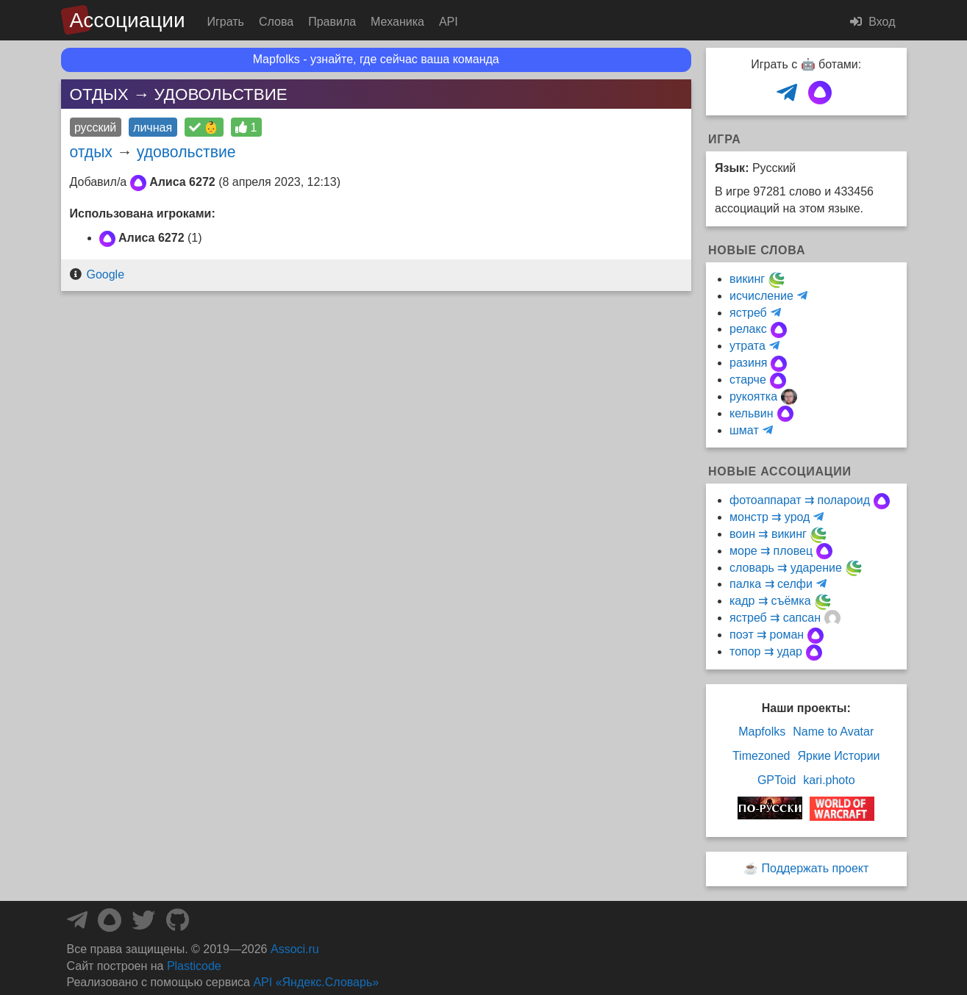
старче (747, 379)
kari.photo (828, 780)
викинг (747, 279)
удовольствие (186, 151)
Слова (276, 21)
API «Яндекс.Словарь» (316, 982)
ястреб (748, 312)
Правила (332, 21)
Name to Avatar (833, 731)
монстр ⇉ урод (769, 517)
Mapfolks (761, 731)
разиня (748, 362)
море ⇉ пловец (771, 551)
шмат (744, 430)
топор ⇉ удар (765, 651)
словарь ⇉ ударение (785, 567)
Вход (873, 21)
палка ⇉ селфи (771, 584)
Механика (397, 21)
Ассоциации (127, 20)
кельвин (751, 413)
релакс (748, 329)
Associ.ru (295, 949)
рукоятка (753, 396)
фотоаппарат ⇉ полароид (799, 500)
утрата (747, 346)
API (448, 21)
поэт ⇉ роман (766, 634)
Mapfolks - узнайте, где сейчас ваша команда (376, 59)
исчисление (761, 296)
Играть (225, 21)
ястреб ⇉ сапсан (775, 617)
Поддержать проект (815, 868)
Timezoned (761, 756)
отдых (91, 151)
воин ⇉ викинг (768, 534)
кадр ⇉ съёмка (770, 601)
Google (105, 274)
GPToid (776, 780)
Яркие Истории (839, 756)
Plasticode (194, 966)
